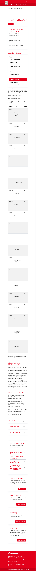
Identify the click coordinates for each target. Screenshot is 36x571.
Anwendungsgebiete (15, 59)
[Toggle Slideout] (27, 2)
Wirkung (12, 77)
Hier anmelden (21, 540)
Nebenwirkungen (14, 71)
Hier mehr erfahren (20, 521)
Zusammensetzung (14, 79)
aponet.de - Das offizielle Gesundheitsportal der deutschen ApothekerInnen (14, 1)
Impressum (20, 556)
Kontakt (16, 559)
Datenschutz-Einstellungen (13, 561)
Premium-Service (11, 556)
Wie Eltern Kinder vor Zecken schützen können (16, 457)
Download (10, 559)
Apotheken (18, 4)
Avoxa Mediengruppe (20, 564)
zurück (10, 24)
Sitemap (22, 559)
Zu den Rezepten (21, 504)
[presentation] (27, 4)
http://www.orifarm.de (14, 42)
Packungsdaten (14, 82)
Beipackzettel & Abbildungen (17, 84)
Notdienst (11, 4)
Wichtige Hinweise (14, 74)
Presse (22, 562)
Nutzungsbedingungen (20, 557)
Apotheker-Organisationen (13, 562)
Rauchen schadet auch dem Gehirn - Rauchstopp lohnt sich (16, 452)
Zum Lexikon (22, 488)
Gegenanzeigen (13, 69)
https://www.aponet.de (13, 553)
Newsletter (17, 565)
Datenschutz (10, 557)
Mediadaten (10, 564)
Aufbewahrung (13, 62)
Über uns (10, 565)
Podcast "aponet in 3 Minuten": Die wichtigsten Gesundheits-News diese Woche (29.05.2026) (16, 467)
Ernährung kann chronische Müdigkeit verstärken (16, 461)
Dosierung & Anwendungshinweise (15, 65)
